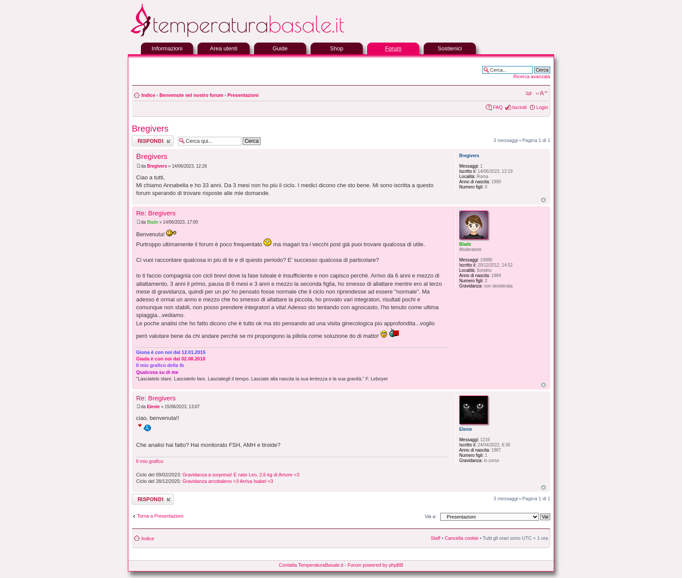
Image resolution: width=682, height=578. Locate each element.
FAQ (497, 107)
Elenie (153, 406)
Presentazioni (243, 95)
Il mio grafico (149, 461)
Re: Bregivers (156, 213)
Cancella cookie (461, 538)
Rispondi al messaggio (153, 140)
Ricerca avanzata (531, 76)
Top (543, 200)
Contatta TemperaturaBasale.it (311, 565)
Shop (336, 48)
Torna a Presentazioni (160, 516)
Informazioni (167, 48)
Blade (152, 222)
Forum (393, 48)
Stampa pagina (528, 93)
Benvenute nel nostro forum (192, 95)
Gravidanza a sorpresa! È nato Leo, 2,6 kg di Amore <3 (240, 474)
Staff (435, 538)
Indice (148, 95)
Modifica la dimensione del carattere (541, 93)
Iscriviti (519, 107)
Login (542, 107)
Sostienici (450, 48)
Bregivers (150, 128)
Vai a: (430, 516)
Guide (280, 48)
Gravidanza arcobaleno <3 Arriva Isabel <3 (227, 481)
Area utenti (223, 48)
